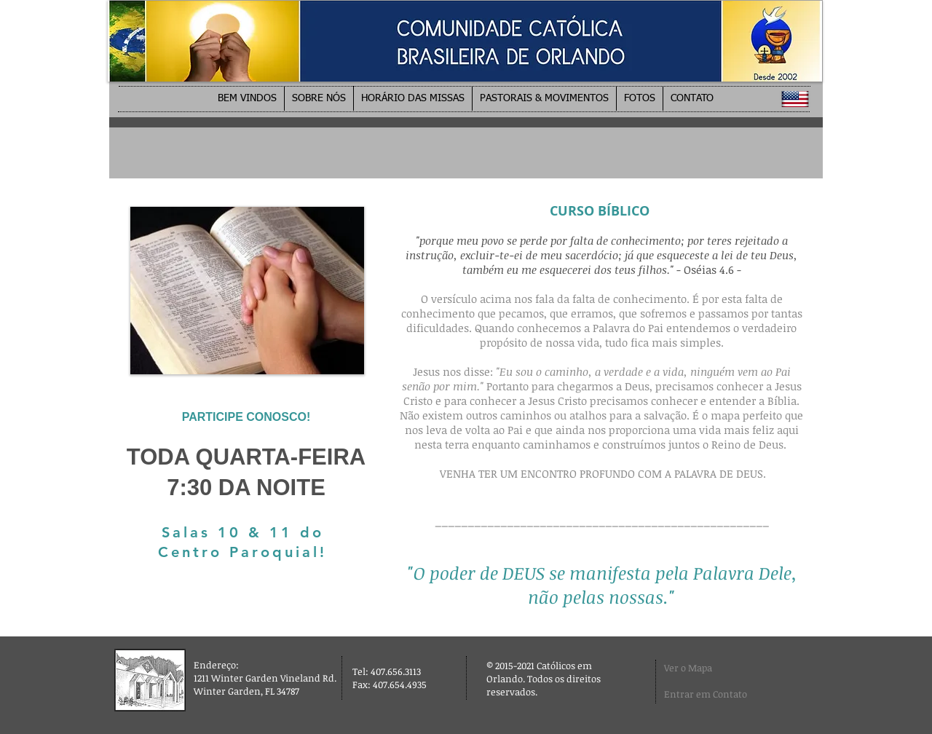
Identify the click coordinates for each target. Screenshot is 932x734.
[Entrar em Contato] (711, 693)
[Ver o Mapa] (700, 668)
